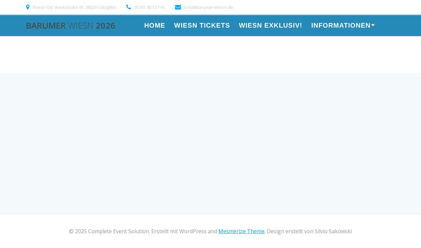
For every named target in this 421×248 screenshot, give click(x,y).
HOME (154, 26)
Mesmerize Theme (241, 231)
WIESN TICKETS (202, 26)
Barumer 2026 (70, 25)
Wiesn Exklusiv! (270, 26)
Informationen (340, 26)
